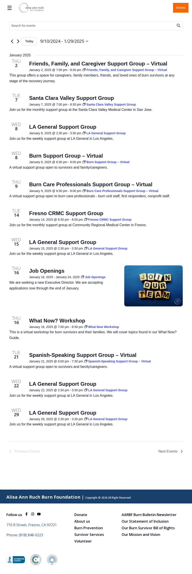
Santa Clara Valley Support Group (71, 98)
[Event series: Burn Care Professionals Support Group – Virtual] (120, 191)
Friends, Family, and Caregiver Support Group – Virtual (98, 64)
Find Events (179, 25)
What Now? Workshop (57, 321)
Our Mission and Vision (141, 534)
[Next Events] (18, 41)
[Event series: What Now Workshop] (101, 327)
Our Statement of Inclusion (145, 521)
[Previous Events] (12, 41)
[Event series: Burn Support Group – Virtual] (106, 162)
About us (82, 521)
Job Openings (46, 271)
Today (29, 41)
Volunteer (83, 541)
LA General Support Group (62, 127)
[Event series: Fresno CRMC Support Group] (108, 219)
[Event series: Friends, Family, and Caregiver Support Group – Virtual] (125, 70)
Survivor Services (89, 534)
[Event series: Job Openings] (93, 277)
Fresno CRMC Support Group (66, 213)
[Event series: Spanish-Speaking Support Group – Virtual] (117, 361)
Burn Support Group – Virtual (66, 156)
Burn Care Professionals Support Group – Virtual (90, 184)
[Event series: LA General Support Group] (104, 133)
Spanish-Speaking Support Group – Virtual (82, 355)
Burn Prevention (88, 528)
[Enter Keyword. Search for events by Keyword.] (92, 25)
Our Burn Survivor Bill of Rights (148, 528)
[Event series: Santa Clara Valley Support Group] (109, 104)
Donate (181, 7)
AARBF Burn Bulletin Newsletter (149, 514)
